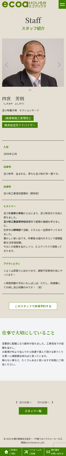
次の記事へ (43, 402)
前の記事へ (25, 402)
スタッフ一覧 (33, 411)
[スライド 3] (36, 90)
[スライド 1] (30, 90)
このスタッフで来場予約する (33, 306)
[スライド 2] (33, 90)
